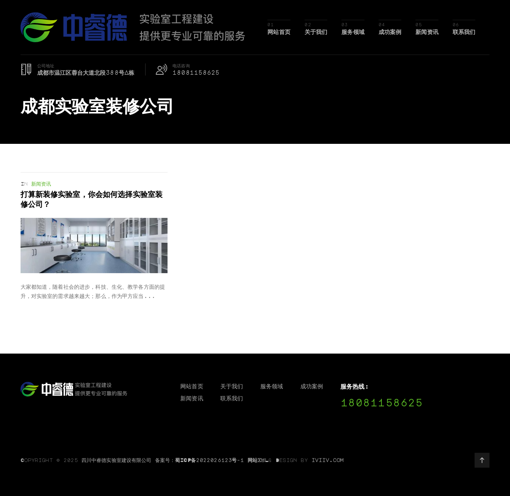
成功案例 (390, 32)
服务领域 (352, 32)
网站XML (258, 459)
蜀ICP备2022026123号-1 (209, 459)
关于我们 (316, 32)
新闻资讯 (426, 32)
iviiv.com (327, 459)
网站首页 (278, 32)
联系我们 (464, 32)
